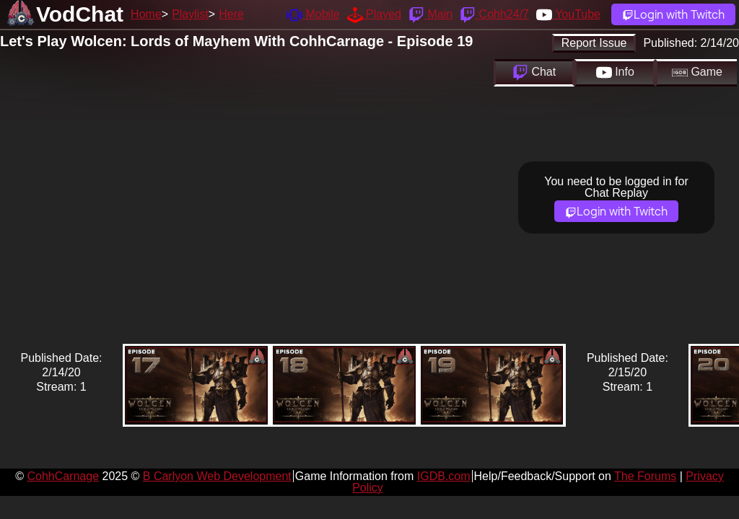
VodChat (79, 14)
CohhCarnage (63, 476)
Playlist (190, 14)
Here (231, 14)
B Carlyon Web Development (217, 476)
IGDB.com (444, 476)
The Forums (645, 476)
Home (146, 14)
